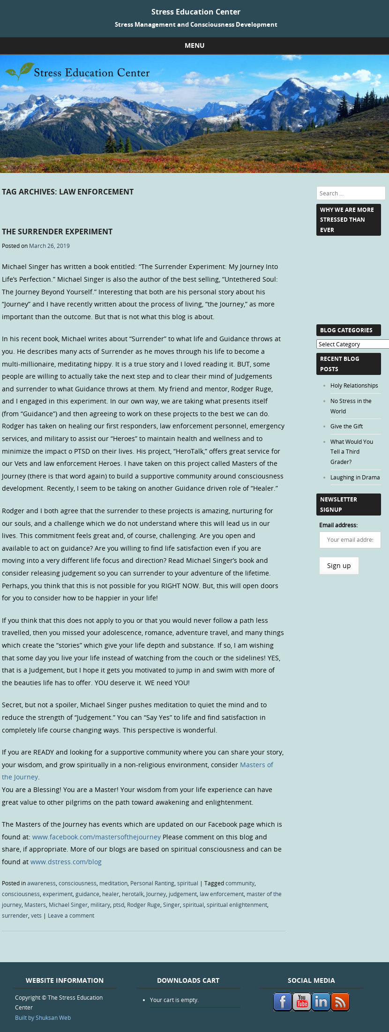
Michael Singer (68, 904)
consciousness (78, 883)
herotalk (132, 893)
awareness (41, 883)
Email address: (338, 525)
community (239, 883)
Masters (35, 904)
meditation (113, 883)
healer (110, 893)
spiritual (187, 883)
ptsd (118, 904)
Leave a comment (71, 915)
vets (36, 915)
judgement (183, 893)
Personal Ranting (152, 883)
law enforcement (222, 893)
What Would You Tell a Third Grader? (351, 451)
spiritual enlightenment (237, 904)
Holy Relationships (354, 385)
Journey (156, 893)
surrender (15, 915)
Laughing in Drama (355, 477)
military (100, 904)
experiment (58, 893)
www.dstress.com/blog (66, 861)
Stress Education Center (195, 12)
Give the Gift (346, 426)
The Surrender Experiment (57, 231)
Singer (171, 904)
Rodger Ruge (143, 904)
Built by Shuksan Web (43, 1017)
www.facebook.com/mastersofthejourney (96, 836)
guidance (87, 893)
